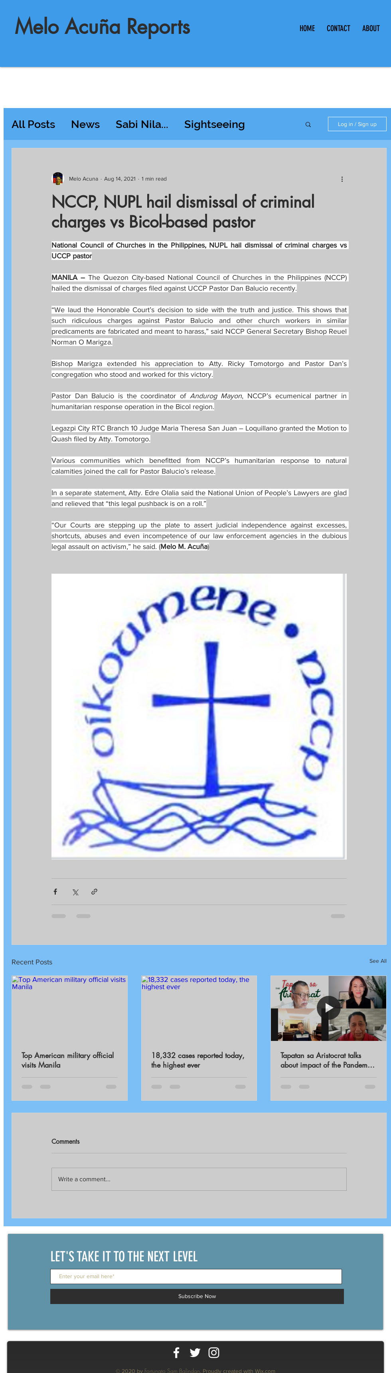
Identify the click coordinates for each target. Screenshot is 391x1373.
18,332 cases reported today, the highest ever (198, 1060)
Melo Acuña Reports (102, 27)
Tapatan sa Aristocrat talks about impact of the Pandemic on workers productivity (326, 1060)
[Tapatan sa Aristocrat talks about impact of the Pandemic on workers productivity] (328, 1008)
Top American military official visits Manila (68, 1060)
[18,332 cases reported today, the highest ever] (199, 1008)
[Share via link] (94, 891)
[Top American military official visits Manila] (69, 1008)
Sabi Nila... (142, 124)
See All (378, 961)
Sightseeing (214, 124)
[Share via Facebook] (55, 891)
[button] (308, 124)
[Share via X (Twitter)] (75, 891)
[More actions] (342, 178)
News (85, 124)
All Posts (33, 124)
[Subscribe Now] (197, 1296)
